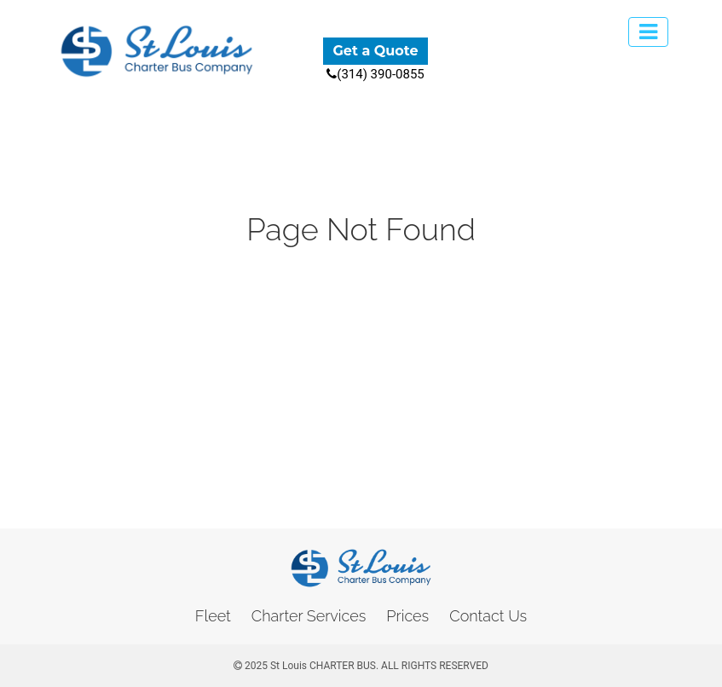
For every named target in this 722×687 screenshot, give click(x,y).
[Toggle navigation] (648, 32)
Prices (407, 616)
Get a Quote (375, 51)
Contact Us (488, 616)
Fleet (213, 616)
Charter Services (309, 616)
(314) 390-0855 (375, 74)
